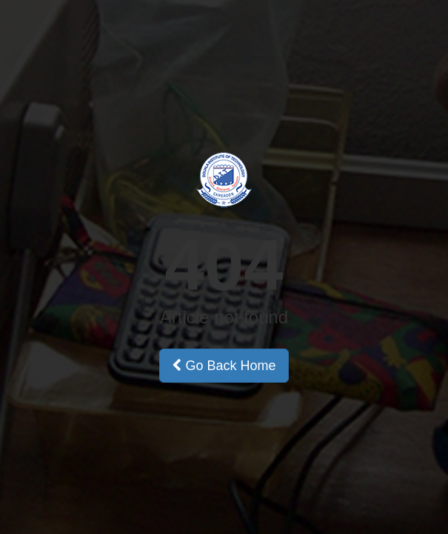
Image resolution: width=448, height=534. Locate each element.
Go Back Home (223, 365)
